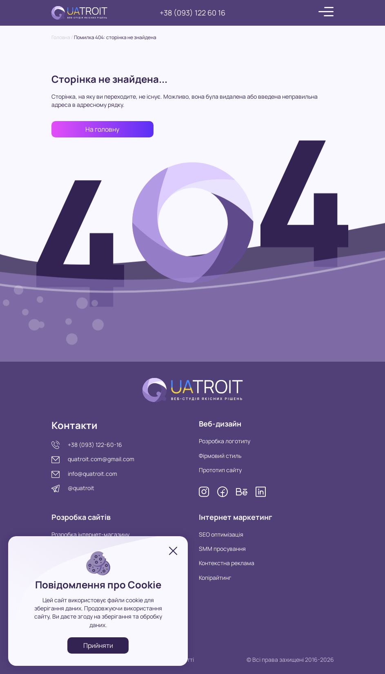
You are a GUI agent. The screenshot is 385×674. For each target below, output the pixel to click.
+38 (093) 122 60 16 (192, 13)
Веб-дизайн (220, 424)
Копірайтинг (215, 577)
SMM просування (222, 548)
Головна (60, 37)
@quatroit (81, 488)
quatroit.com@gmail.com (101, 459)
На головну (102, 129)
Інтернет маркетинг (235, 517)
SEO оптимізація (221, 534)
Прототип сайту (220, 470)
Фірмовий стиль (220, 456)
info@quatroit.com (92, 473)
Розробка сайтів (81, 517)
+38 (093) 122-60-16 (95, 445)
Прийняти (98, 645)
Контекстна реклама (226, 563)
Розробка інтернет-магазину (90, 534)
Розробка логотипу (224, 441)
